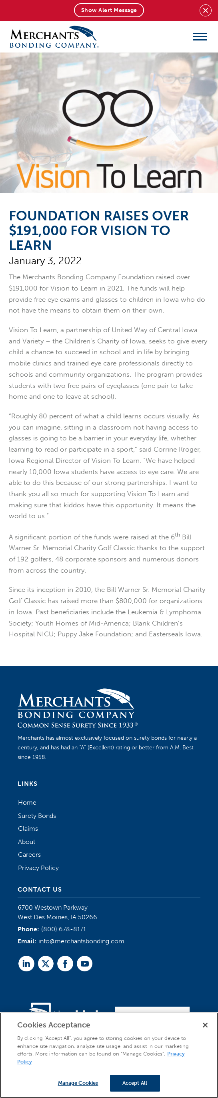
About (26, 842)
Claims (28, 828)
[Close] (205, 1025)
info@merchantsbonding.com (81, 941)
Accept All (134, 1083)
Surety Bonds (37, 815)
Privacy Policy (38, 868)
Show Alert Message (109, 10)
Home (27, 802)
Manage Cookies (78, 1083)
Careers (29, 854)
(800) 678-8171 (63, 929)
